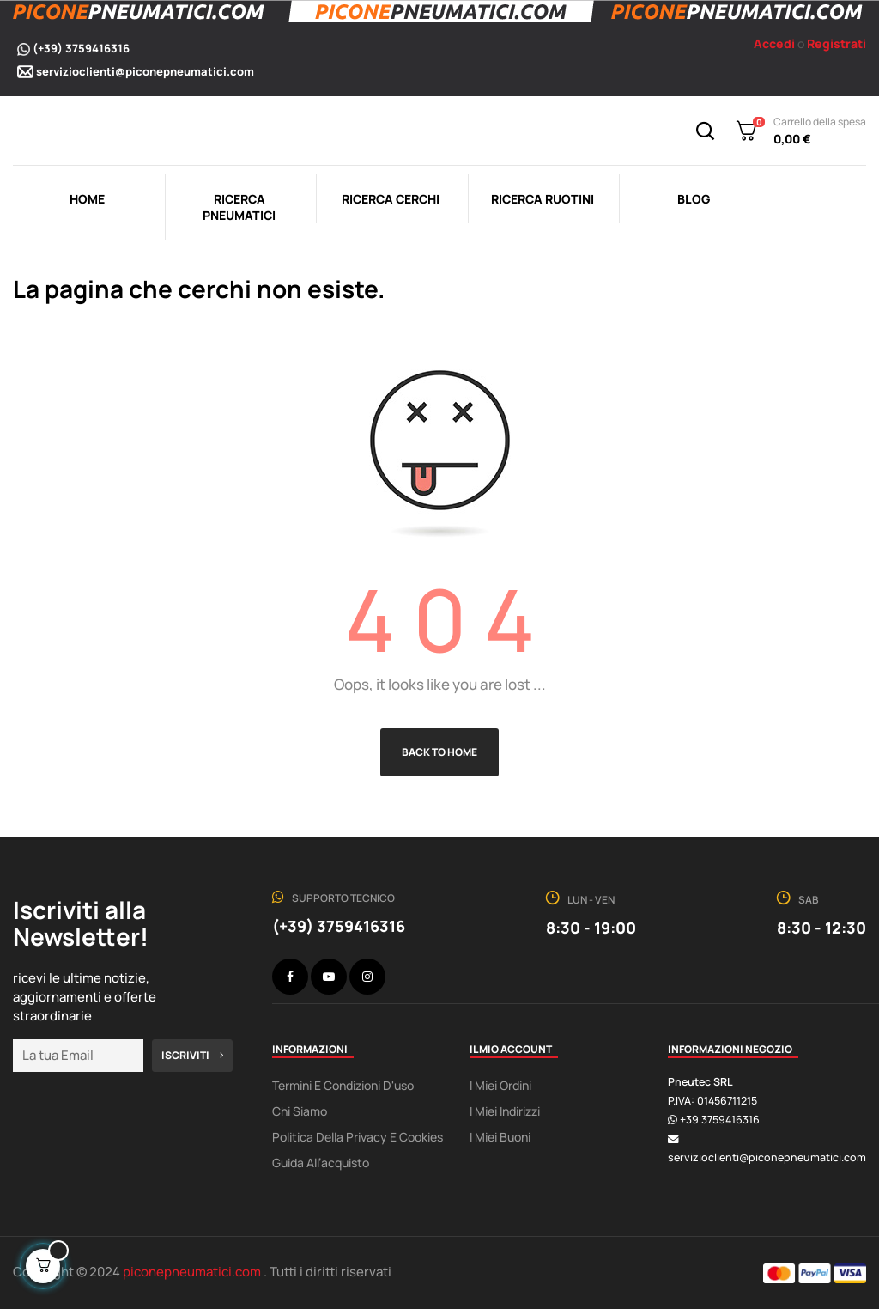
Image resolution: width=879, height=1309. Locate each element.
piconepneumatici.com (193, 1272)
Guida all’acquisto (320, 1162)
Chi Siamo (299, 1111)
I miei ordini (500, 1085)
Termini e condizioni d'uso (343, 1085)
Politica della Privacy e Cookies (357, 1137)
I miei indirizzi (505, 1111)
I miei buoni (500, 1137)
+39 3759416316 (720, 1119)
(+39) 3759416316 (81, 48)
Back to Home (439, 752)
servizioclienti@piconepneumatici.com (145, 71)
